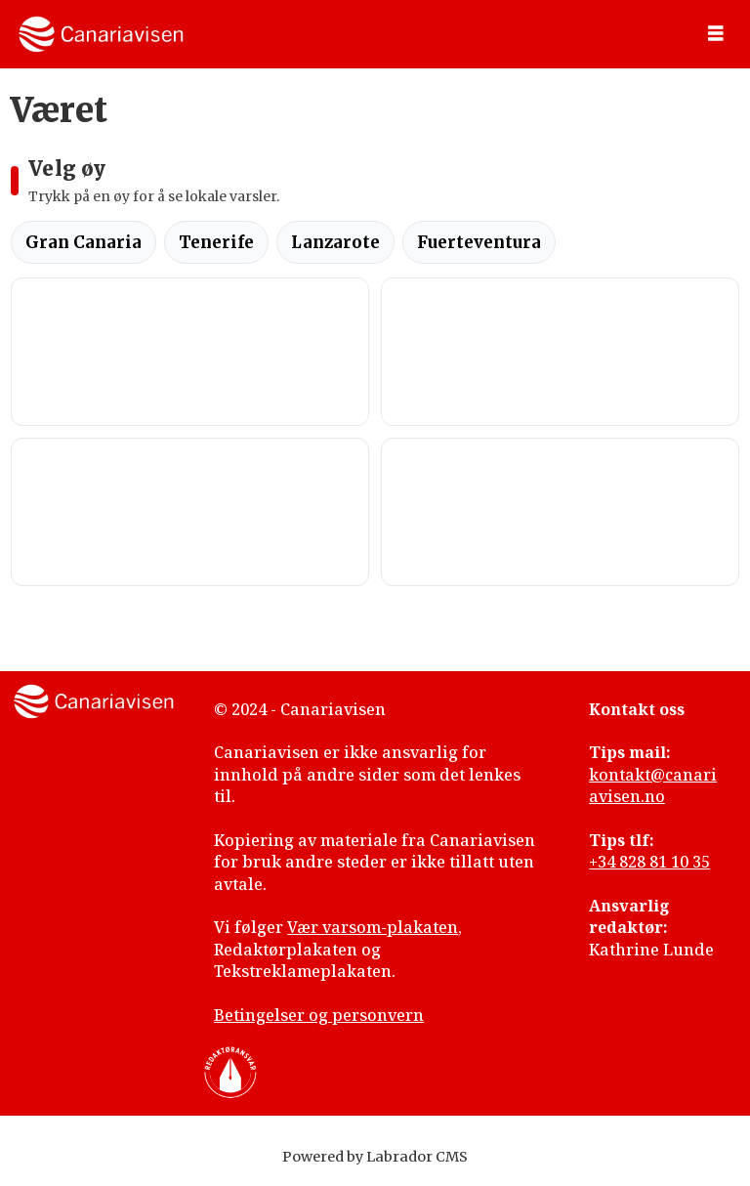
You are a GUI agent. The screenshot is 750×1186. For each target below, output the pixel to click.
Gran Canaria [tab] (83, 242)
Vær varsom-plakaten (372, 927)
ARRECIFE (560, 512)
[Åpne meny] (715, 34)
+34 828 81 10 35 (649, 861)
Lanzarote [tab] (335, 242)
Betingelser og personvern (319, 1015)
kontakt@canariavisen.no (653, 785)
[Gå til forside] (101, 34)
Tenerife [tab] (216, 242)
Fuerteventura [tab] (479, 242)
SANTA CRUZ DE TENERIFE (560, 351)
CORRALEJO (190, 512)
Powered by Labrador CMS (375, 1156)
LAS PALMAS (190, 351)
